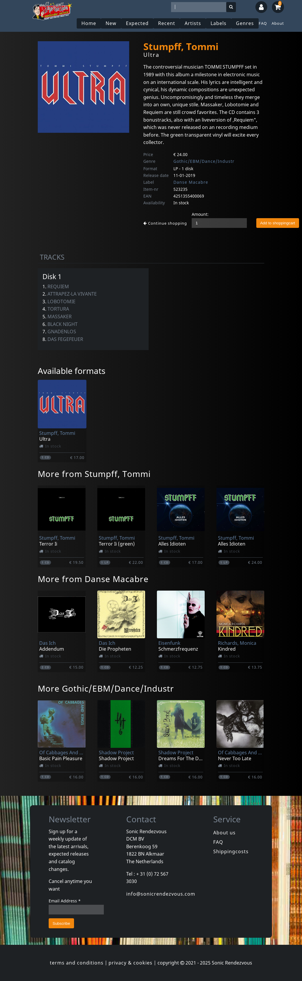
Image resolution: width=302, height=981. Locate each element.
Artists (193, 23)
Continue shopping (165, 223)
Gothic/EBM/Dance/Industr (203, 161)
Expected (137, 23)
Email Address (65, 901)
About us (224, 832)
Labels (218, 23)
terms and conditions (77, 963)
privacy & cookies (130, 963)
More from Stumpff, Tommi (94, 473)
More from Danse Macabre (93, 578)
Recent (166, 23)
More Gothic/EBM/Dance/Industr (106, 688)
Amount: (200, 214)
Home (88, 23)
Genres (245, 23)
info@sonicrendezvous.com (160, 894)
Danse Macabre (190, 182)
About (278, 23)
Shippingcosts (231, 851)
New (111, 23)
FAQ (263, 23)
